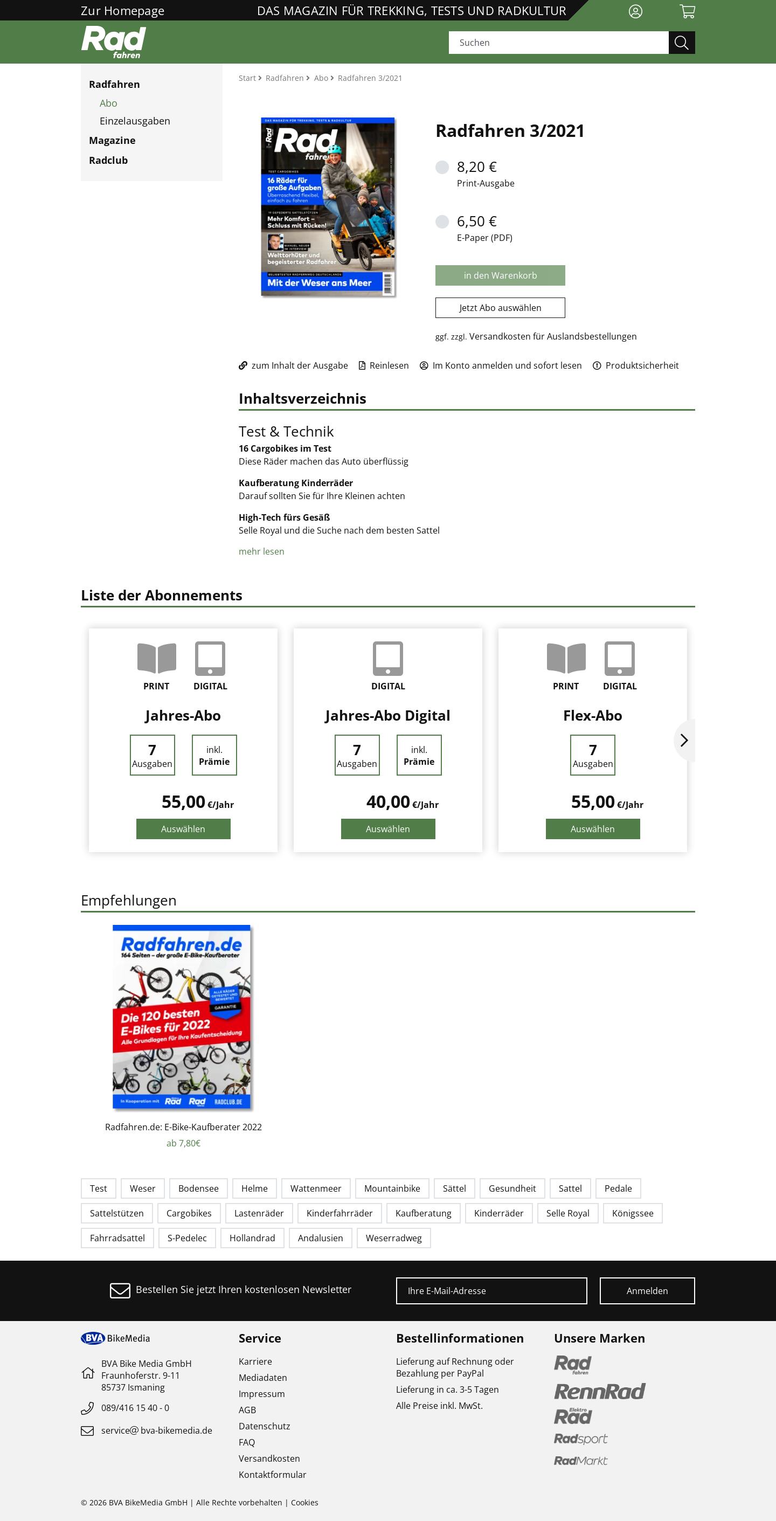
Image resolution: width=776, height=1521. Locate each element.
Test (98, 1188)
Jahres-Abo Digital (388, 715)
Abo (108, 102)
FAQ (247, 1442)
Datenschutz (264, 1426)
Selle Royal (568, 1213)
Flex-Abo (592, 715)
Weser (143, 1188)
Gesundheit (512, 1188)
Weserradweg (394, 1238)
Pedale (618, 1188)
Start (248, 78)
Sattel (570, 1188)
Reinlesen (384, 365)
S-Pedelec (187, 1238)
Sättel (454, 1188)
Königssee (633, 1213)
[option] (183, 740)
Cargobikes (189, 1213)
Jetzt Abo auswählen (501, 308)
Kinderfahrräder (340, 1213)
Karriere (255, 1361)
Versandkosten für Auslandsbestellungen (553, 336)
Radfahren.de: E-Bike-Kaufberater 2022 (183, 1127)
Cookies (304, 1502)
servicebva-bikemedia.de (156, 1430)
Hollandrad (252, 1238)
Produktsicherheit (636, 365)
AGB (247, 1410)
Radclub (108, 160)
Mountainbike (392, 1188)
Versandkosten (269, 1458)
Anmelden (647, 1291)
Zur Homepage (122, 10)
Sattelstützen (117, 1213)
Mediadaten (263, 1378)
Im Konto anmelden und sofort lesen (501, 365)
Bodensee (198, 1188)
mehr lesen (263, 551)
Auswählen (183, 829)
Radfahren (114, 84)
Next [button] (684, 740)
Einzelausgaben (135, 120)
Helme (254, 1188)
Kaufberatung (424, 1213)
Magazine (112, 140)
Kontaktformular (273, 1475)
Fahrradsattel (117, 1238)
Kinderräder (499, 1213)
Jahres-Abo (183, 715)
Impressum (262, 1394)
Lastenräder (259, 1213)
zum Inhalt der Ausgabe (293, 365)
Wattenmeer (316, 1188)
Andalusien (320, 1238)
